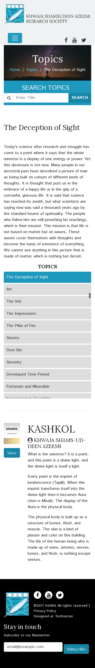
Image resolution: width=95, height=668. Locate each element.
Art (9, 289)
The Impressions (21, 314)
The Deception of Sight (27, 277)
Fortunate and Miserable (27, 386)
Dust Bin (14, 350)
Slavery (12, 338)
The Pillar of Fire (21, 326)
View (11, 452)
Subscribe (76, 649)
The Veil (13, 301)
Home (15, 70)
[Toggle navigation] (15, 38)
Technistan (64, 616)
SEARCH (80, 98)
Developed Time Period (27, 374)
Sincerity (14, 362)
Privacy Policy (45, 611)
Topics (32, 70)
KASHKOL (51, 428)
